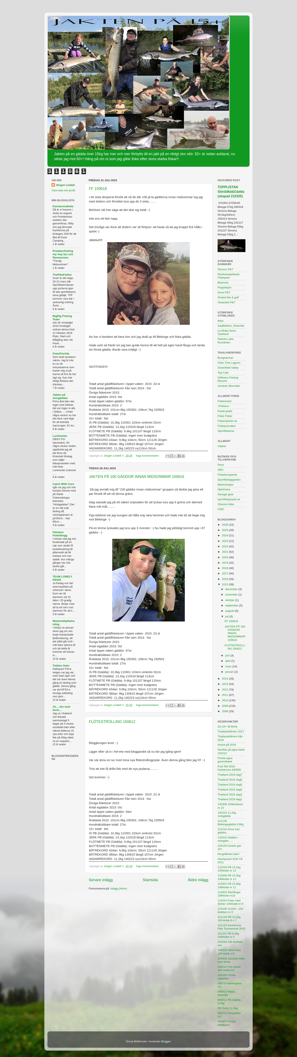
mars (228, 666)
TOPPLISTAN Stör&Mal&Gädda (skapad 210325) (231, 191)
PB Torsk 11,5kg (228, 1008)
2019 (225, 562)
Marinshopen (226, 484)
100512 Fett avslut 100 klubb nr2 (229, 968)
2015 (225, 584)
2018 (225, 568)
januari (229, 671)
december (231, 589)
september (232, 605)
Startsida (150, 880)
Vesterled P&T (226, 302)
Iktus (221, 320)
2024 (225, 535)
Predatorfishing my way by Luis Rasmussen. (63, 254)
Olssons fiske (226, 504)
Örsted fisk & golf (228, 297)
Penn (221, 464)
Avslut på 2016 (227, 744)
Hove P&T (224, 292)
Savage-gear (225, 494)
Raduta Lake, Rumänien (226, 340)
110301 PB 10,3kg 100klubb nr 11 (229, 885)
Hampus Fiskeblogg (60, 534)
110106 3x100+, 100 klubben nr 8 (230, 910)
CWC (221, 509)
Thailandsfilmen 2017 (231, 731)
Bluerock (223, 282)
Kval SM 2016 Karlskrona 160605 (229, 768)
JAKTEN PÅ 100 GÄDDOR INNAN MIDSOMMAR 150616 (136, 477)
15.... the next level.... (61, 708)
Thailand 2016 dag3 (230, 794)
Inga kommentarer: (148, 455)
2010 (225, 700)
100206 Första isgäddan (227, 977)
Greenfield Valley (228, 367)
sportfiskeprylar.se (229, 499)
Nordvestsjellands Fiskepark (229, 276)
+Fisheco (223, 406)
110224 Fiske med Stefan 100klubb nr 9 (230, 902)
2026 (225, 524)
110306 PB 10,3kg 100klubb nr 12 (229, 877)
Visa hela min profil (63, 190)
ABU (220, 469)
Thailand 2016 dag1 (230, 799)
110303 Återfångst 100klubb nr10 (229, 894)
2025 (225, 530)
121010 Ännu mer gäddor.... (229, 831)
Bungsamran (225, 357)
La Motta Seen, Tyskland (227, 332)
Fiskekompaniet (227, 474)
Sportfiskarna (226, 430)
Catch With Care (63, 484)
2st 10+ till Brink (227, 726)
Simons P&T (225, 269)
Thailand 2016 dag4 (230, 789)
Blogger (166, 1041)
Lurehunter (60, 435)
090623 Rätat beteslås (226, 993)
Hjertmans (224, 489)
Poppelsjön (224, 287)
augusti (230, 610)
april (228, 660)
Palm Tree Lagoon (229, 362)
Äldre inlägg (198, 880)
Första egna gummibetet (225, 760)
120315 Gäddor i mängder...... (228, 839)
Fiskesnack (225, 401)
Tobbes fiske (61, 665)
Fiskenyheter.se (227, 421)
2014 (225, 678)
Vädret (222, 446)
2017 (225, 573)
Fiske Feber (225, 416)
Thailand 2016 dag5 (230, 784)
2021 (225, 551)
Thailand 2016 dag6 (230, 779)
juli (227, 616)
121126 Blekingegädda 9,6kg (231, 822)
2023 (225, 541)
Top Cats (223, 372)
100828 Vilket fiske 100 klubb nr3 (229, 952)
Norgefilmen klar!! (228, 854)
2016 (225, 579)
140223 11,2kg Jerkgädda (227, 814)
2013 (225, 684)
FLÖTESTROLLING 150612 (112, 722)
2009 (225, 705)
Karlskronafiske (63, 206)
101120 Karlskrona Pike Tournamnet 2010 (231, 927)
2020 (225, 557)
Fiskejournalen (227, 425)
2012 (225, 689)
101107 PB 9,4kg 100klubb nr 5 (228, 935)
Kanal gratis (225, 411)
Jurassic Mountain (229, 385)
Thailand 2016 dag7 (230, 774)
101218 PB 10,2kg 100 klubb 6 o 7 (229, 918)
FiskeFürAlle (61, 353)
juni (227, 655)
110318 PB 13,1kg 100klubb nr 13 (229, 869)
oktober (230, 600)
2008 (225, 711)
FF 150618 (98, 189)
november (231, 594)
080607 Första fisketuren (227, 1023)
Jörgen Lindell (65, 185)
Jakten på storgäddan (60, 396)
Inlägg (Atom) (118, 888)
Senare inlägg (101, 880)
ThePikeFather (62, 274)
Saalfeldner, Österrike (231, 325)
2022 (225, 546)
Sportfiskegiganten (229, 479)
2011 (225, 694)
